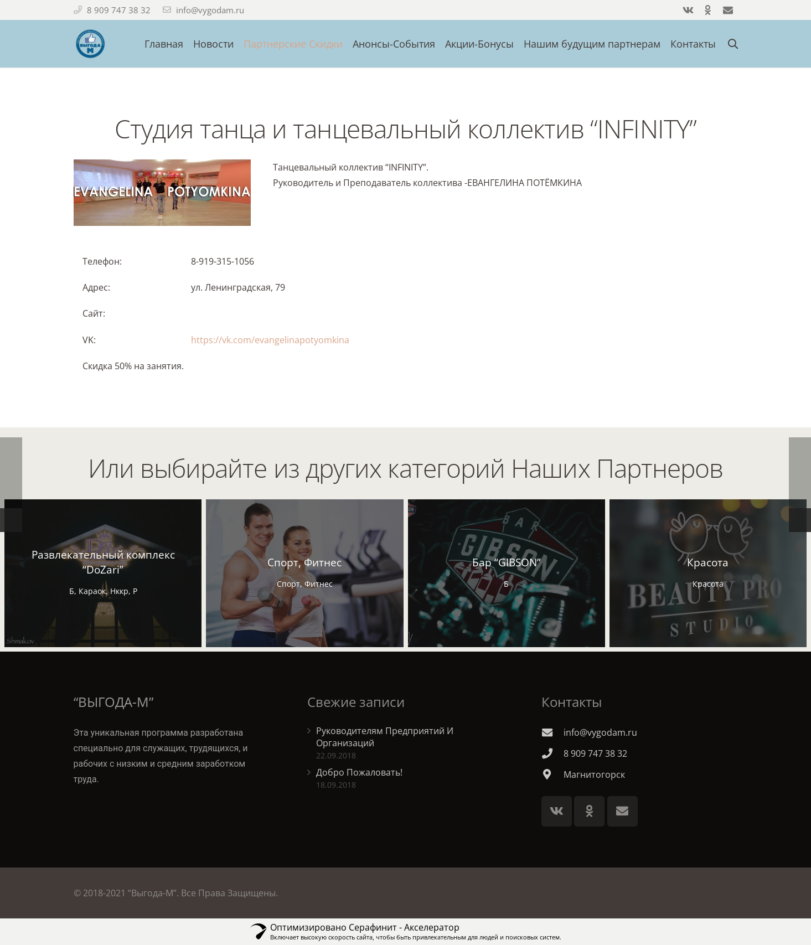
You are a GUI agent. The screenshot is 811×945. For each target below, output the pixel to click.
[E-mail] (622, 811)
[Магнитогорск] (552, 774)
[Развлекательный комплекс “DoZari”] (103, 573)
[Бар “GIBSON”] (506, 573)
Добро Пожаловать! (359, 772)
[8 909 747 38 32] (552, 753)
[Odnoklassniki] (589, 811)
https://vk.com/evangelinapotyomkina (270, 340)
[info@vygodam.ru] (552, 732)
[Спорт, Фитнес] (304, 573)
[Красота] (708, 573)
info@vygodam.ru (210, 10)
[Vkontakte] (556, 811)
